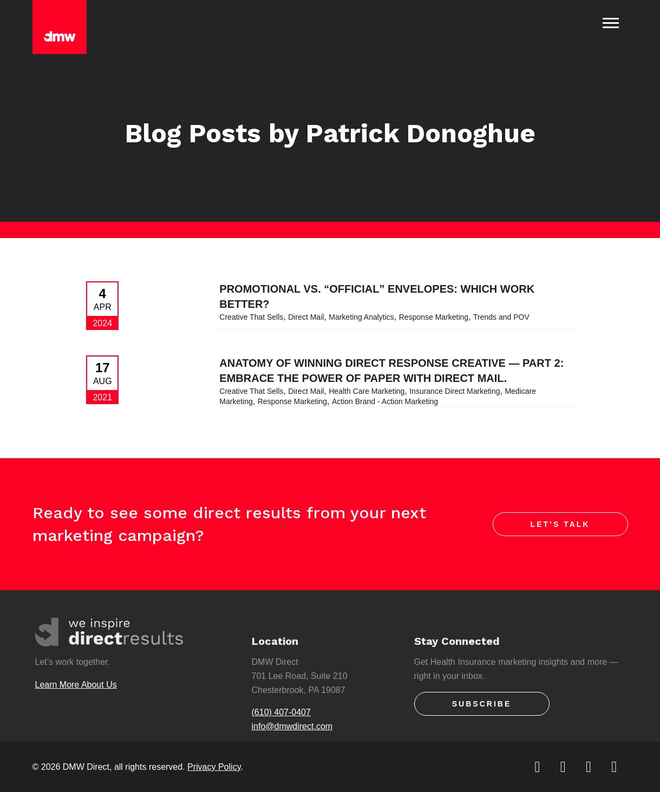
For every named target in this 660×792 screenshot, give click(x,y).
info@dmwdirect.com (292, 726)
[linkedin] (589, 767)
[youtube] (615, 767)
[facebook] (564, 767)
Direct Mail (306, 317)
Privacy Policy (213, 766)
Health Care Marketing (366, 391)
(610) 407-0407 (281, 712)
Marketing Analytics (361, 317)
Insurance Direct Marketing (454, 391)
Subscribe (481, 703)
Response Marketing (433, 317)
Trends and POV (501, 317)
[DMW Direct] (59, 27)
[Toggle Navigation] (610, 22)
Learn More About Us (76, 684)
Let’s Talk (560, 524)
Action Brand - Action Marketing (385, 401)
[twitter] (538, 767)
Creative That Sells (251, 317)
